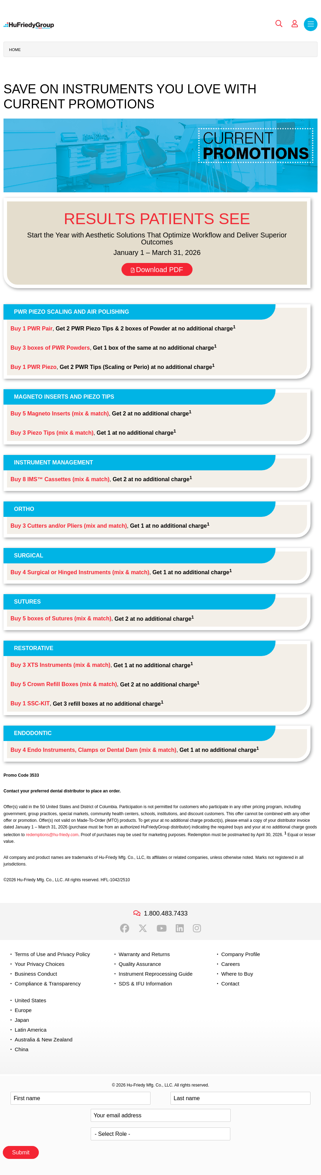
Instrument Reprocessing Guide (156, 974)
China (21, 1049)
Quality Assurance (140, 964)
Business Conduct (36, 974)
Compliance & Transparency (48, 984)
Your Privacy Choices (39, 964)
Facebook (124, 928)
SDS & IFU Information (145, 984)
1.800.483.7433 (166, 913)
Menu (310, 24)
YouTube (161, 928)
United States (30, 1000)
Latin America (31, 1030)
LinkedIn (180, 928)
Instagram (197, 928)
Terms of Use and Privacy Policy (52, 954)
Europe (23, 1010)
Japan (22, 1020)
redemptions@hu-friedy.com (52, 834)
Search (279, 23)
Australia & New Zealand (43, 1039)
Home (15, 50)
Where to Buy (237, 974)
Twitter (142, 928)
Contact (230, 984)
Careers (230, 964)
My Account (295, 23)
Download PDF (157, 269)
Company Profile (240, 954)
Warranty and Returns (144, 954)
